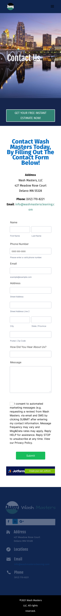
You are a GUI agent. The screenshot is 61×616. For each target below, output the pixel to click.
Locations (21, 549)
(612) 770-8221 (21, 576)
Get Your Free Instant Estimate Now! (30, 115)
